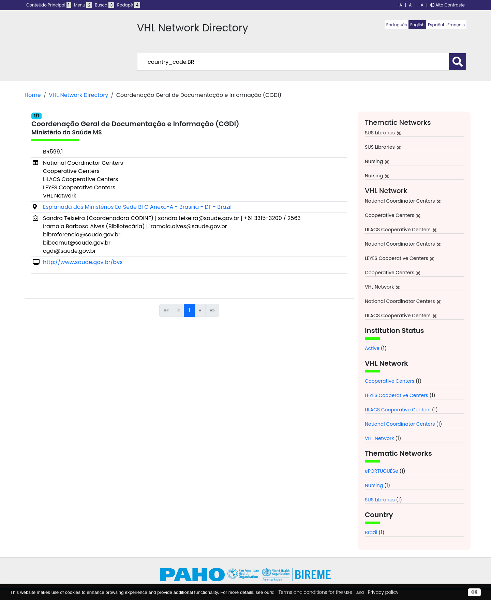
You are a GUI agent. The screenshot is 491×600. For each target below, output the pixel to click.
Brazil (371, 532)
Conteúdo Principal (48, 5)
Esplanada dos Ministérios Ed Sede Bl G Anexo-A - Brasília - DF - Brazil (137, 207)
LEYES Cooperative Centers (396, 395)
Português (396, 25)
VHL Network (379, 438)
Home (33, 95)
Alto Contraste (447, 5)
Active (372, 348)
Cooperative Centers (389, 381)
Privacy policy (383, 592)
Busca (104, 5)
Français (456, 25)
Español (436, 25)
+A (399, 5)
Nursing (374, 485)
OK (474, 592)
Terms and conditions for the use (315, 592)
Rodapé (128, 5)
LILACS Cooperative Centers (398, 409)
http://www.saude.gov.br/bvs (83, 262)
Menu (83, 5)
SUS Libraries (380, 499)
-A (420, 5)
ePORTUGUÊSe (381, 471)
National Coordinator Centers (400, 424)
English (417, 25)
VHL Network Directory (78, 95)
